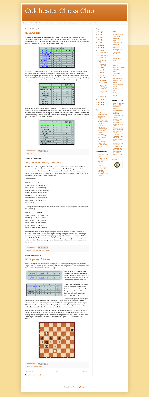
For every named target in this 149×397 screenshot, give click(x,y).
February (102, 80)
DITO (115, 71)
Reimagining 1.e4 (103, 168)
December (103, 52)
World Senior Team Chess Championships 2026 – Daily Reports (102, 129)
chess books (117, 63)
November (103, 55)
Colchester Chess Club (59, 11)
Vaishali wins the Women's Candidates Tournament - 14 (118, 113)
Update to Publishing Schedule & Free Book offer (103, 172)
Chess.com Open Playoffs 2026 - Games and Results (118, 106)
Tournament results (116, 53)
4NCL (115, 90)
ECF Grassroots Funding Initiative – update (103, 121)
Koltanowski (117, 76)
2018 (99, 45)
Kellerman (116, 93)
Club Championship (117, 41)
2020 (99, 40)
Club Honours (87, 23)
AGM (114, 60)
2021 (99, 37)
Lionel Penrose (117, 78)
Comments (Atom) (38, 375)
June (101, 70)
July (101, 67)
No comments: (31, 150)
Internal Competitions (71, 23)
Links (59, 23)
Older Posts (85, 372)
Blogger (82, 387)
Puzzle (115, 95)
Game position (34, 250)
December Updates (101, 164)
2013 (99, 104)
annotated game (118, 34)
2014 (99, 102)
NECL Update (32, 32)
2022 (99, 34)
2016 (99, 50)
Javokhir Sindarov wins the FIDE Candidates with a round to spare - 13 (118, 122)
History (97, 23)
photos (115, 88)
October (102, 58)
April (101, 75)
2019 (99, 42)
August (102, 65)
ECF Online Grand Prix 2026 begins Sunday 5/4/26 (102, 137)
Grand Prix (116, 56)
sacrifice (115, 65)
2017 (99, 47)
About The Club (36, 23)
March (102, 78)
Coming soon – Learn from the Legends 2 (102, 160)
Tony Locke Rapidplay (45, 250)
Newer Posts (29, 372)
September (103, 60)
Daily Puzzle (49, 23)
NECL (31, 153)
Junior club (116, 74)
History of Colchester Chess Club (116, 46)
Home (25, 23)
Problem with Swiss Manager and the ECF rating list (102, 115)
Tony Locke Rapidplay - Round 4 (43, 162)
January (102, 96)
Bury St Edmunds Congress (118, 68)
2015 (99, 99)
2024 (99, 32)
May (101, 72)
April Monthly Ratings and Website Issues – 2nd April (103, 144)
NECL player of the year (38, 259)
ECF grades (117, 58)
